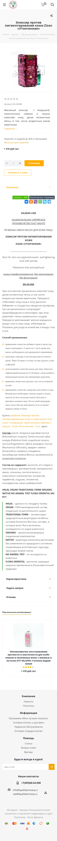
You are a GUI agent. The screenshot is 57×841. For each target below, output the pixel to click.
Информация (28, 713)
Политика (28, 705)
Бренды (28, 751)
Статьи (28, 743)
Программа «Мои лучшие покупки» (28, 718)
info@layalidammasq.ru (25, 789)
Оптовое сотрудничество (28, 730)
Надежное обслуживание (28, 726)
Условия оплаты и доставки (28, 722)
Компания (28, 696)
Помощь (28, 738)
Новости (28, 701)
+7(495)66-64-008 (31, 783)
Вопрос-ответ (28, 747)
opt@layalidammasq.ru (25, 793)
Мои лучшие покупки (16, 142)
